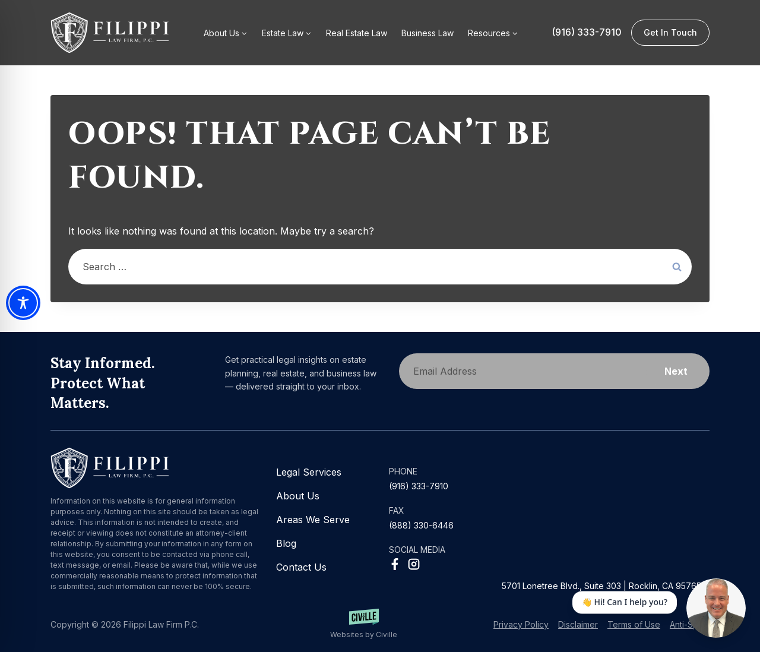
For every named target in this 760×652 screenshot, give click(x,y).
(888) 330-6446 (421, 525)
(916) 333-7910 (587, 32)
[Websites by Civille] (363, 624)
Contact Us (301, 567)
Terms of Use (633, 624)
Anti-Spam (690, 624)
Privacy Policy (521, 624)
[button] (493, 32)
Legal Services (308, 472)
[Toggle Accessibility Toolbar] (23, 303)
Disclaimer (578, 624)
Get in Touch (670, 32)
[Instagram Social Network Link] (414, 564)
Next (676, 371)
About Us (297, 496)
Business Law (427, 33)
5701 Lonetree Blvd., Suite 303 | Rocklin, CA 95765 (601, 586)
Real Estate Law (356, 33)
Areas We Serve (313, 520)
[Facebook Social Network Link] (395, 564)
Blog (286, 543)
